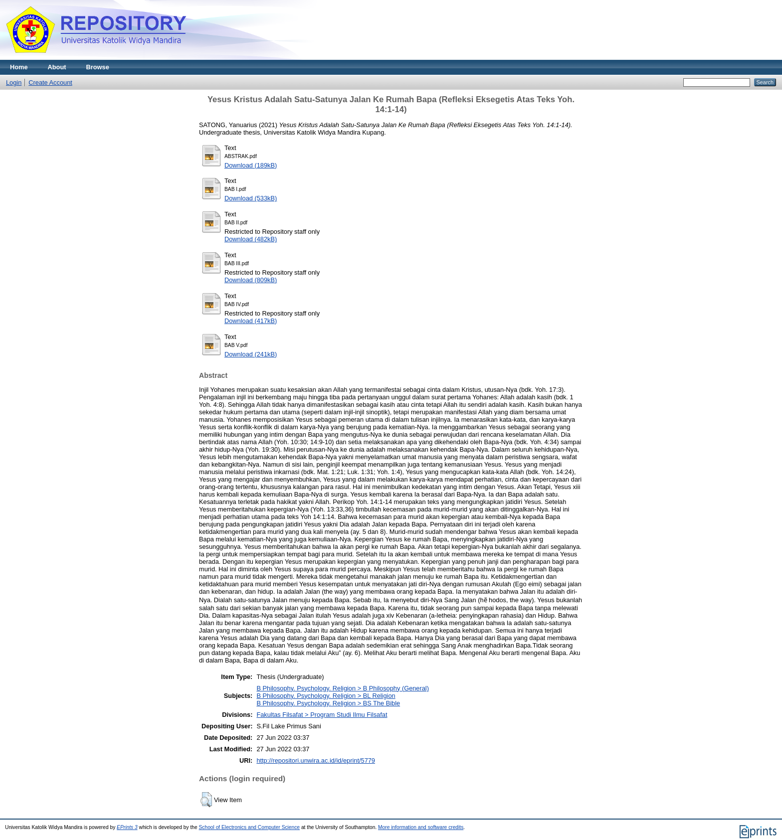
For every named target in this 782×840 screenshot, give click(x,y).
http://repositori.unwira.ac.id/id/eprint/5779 (315, 760)
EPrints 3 (127, 827)
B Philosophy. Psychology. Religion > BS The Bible (328, 703)
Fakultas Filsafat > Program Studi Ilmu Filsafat (321, 714)
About (57, 67)
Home (19, 67)
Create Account (50, 82)
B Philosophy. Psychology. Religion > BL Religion (325, 695)
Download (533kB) (250, 198)
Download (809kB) (250, 280)
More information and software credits (420, 827)
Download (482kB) (250, 239)
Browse (97, 67)
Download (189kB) (250, 165)
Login (13, 82)
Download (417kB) (250, 321)
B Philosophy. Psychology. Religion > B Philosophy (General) (342, 688)
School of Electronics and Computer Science (249, 827)
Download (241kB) (250, 354)
